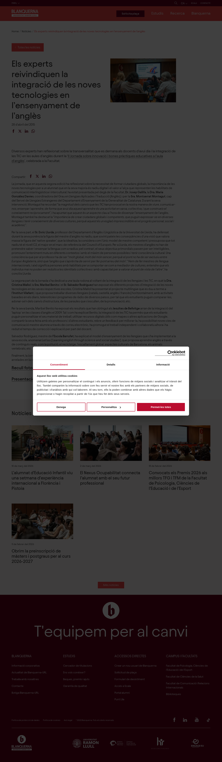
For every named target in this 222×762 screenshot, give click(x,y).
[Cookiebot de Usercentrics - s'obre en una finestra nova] (170, 353)
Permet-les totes (161, 407)
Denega (61, 407)
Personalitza (111, 407)
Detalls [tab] (111, 364)
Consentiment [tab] (59, 364)
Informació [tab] (163, 364)
